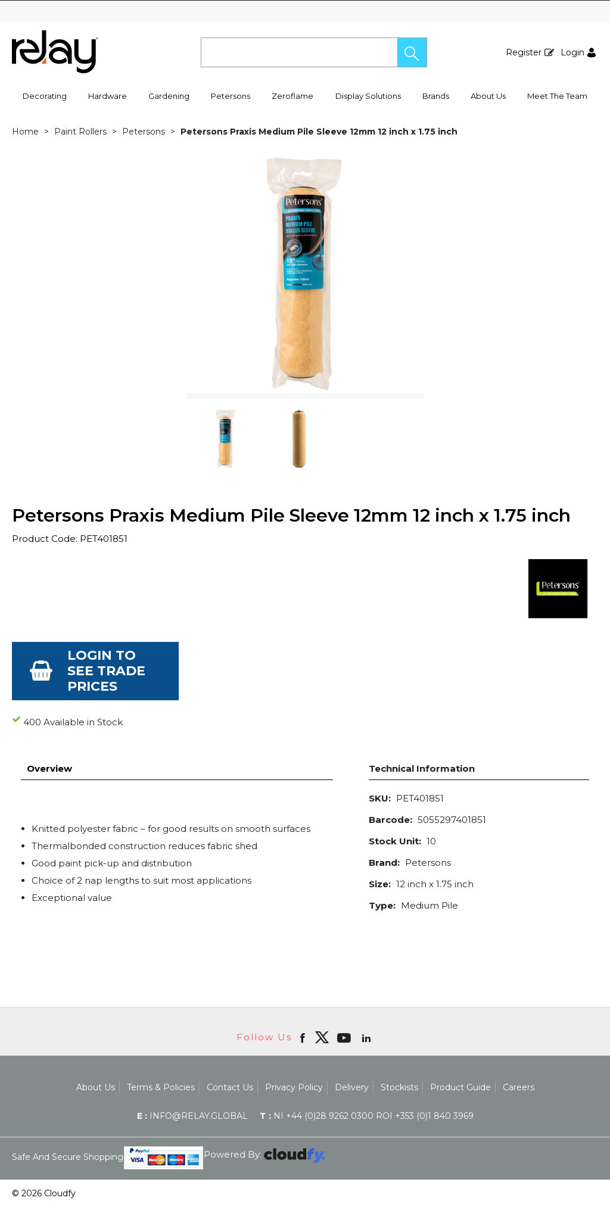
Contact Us (230, 1087)
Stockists (399, 1087)
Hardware (107, 96)
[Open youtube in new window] (345, 1037)
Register (523, 52)
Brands (435, 96)
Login (572, 52)
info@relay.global (192, 1116)
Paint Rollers (80, 131)
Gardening (168, 96)
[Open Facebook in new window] (303, 1037)
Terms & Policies (161, 1087)
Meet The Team (557, 96)
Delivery (352, 1087)
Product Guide (460, 1087)
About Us (488, 96)
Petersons (230, 96)
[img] (321, 1037)
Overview (49, 768)
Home (25, 131)
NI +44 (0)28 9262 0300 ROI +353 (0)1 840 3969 (367, 1116)
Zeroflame (292, 96)
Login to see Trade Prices (106, 670)
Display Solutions (368, 96)
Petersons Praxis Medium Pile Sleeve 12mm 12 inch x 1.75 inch (319, 131)
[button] (412, 52)
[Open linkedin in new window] (368, 1037)
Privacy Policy (294, 1087)
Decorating (45, 96)
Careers (518, 1087)
